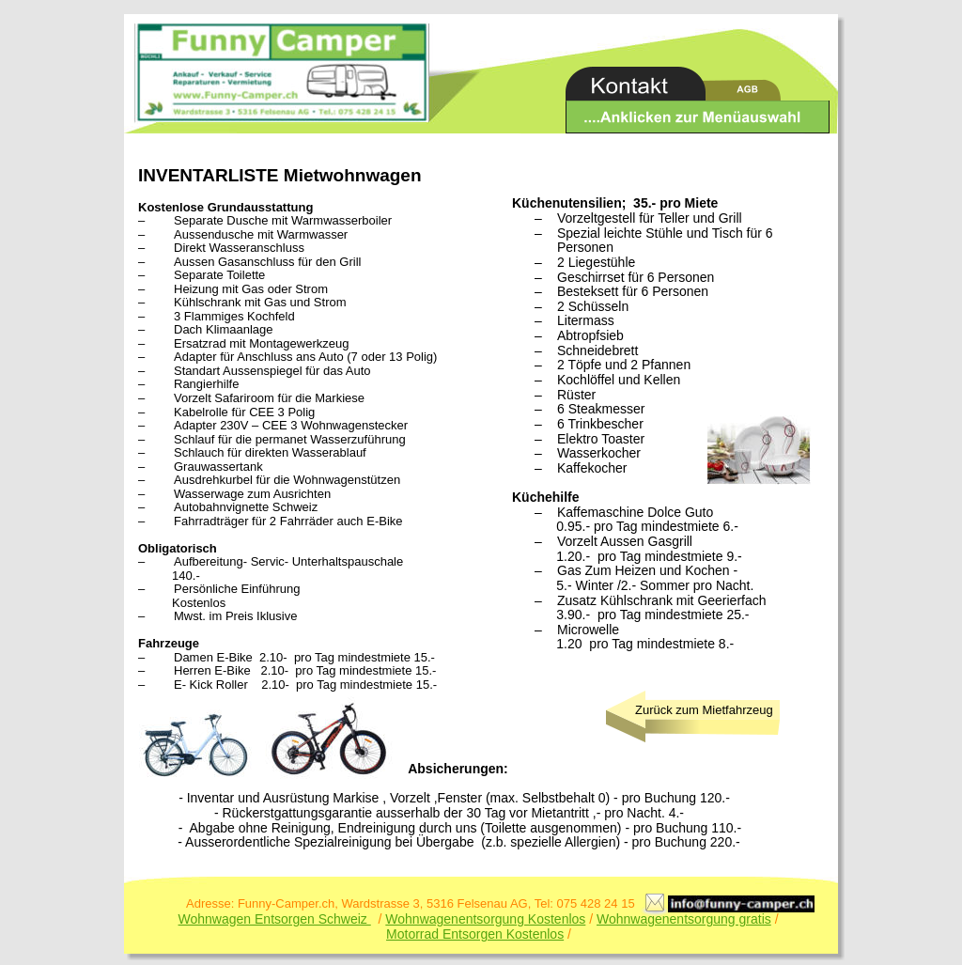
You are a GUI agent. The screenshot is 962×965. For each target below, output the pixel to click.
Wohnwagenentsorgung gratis (684, 918)
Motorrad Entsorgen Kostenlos (475, 934)
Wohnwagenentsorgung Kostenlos (485, 918)
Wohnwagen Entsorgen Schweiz (274, 918)
